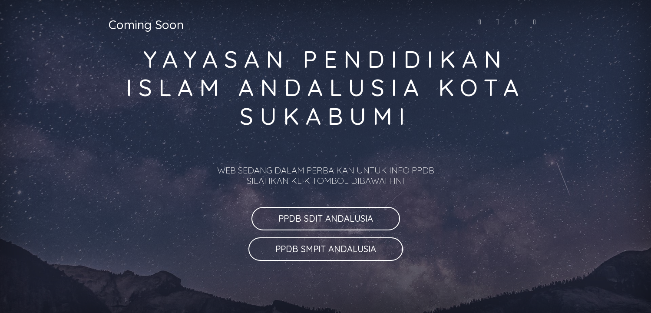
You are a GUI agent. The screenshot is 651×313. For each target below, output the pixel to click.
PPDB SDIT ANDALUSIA (325, 218)
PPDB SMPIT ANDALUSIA (325, 248)
